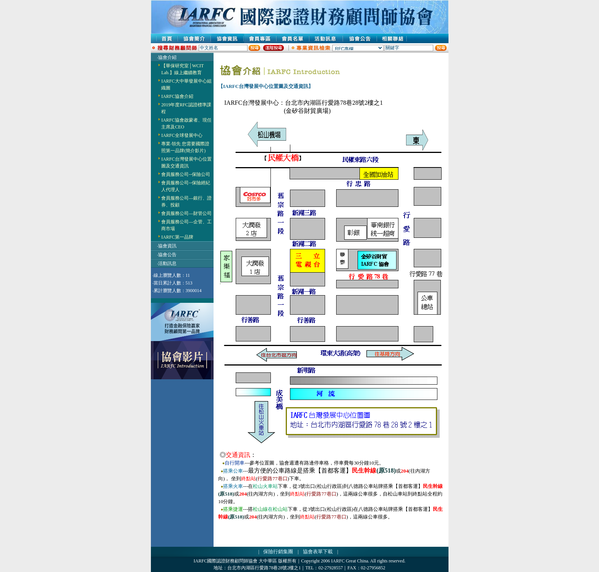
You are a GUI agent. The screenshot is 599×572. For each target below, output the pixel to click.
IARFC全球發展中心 (181, 135)
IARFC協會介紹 (177, 96)
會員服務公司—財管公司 (186, 213)
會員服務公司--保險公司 (185, 174)
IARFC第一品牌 (177, 237)
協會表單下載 (318, 551)
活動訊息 (167, 263)
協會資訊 (167, 246)
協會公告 (167, 254)
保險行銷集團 (278, 551)
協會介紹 (167, 57)
